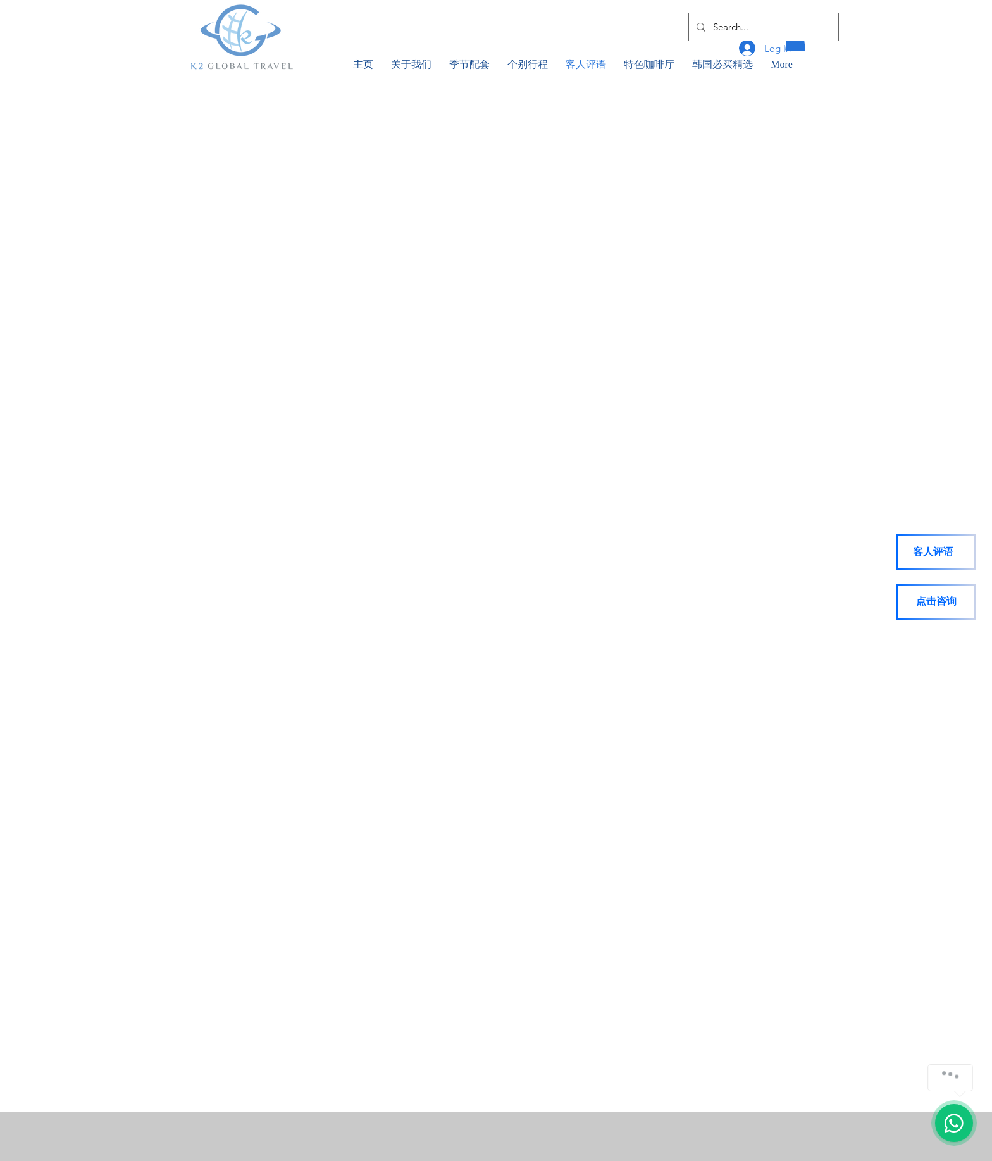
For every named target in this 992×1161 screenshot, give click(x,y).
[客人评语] (936, 552)
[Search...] (762, 27)
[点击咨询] (936, 602)
